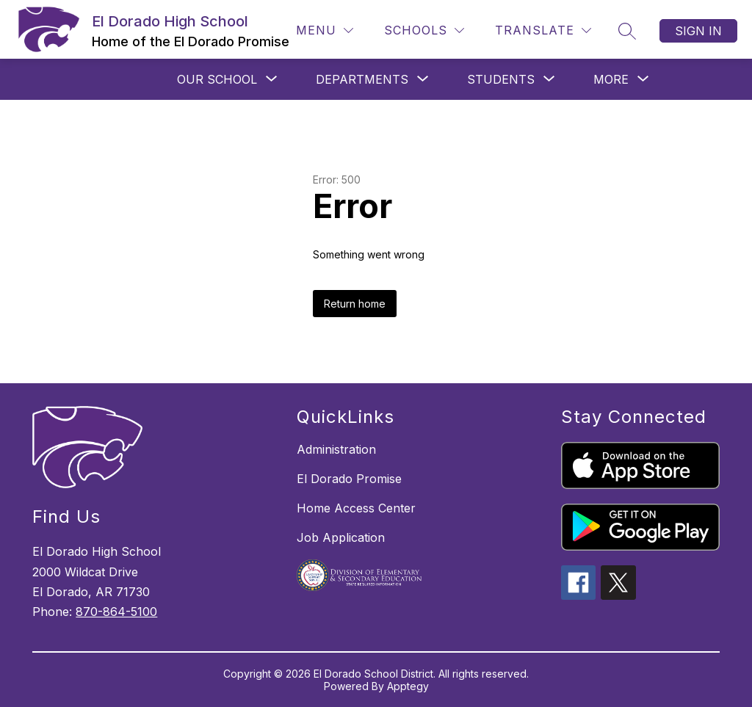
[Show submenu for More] (611, 79)
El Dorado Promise (349, 478)
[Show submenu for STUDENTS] (501, 79)
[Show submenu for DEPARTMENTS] (362, 79)
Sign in (698, 30)
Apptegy (408, 686)
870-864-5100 (116, 611)
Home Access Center (356, 508)
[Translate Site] (543, 30)
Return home (355, 303)
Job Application (341, 537)
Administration (336, 449)
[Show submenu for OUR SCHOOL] (217, 79)
